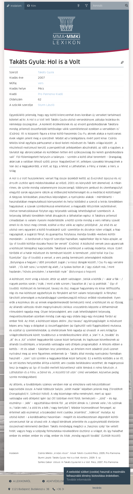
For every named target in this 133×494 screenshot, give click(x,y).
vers (40, 83)
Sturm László (46, 105)
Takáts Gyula (46, 72)
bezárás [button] (96, 487)
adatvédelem (53, 481)
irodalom (14, 5)
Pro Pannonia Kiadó (50, 94)
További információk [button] (78, 479)
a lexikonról (20, 481)
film (31, 5)
